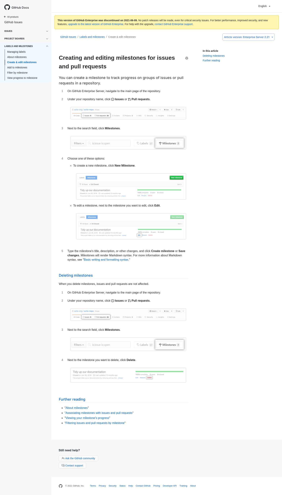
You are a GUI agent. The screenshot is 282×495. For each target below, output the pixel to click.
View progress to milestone (22, 77)
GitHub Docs (20, 7)
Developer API (170, 486)
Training (183, 486)
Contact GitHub (143, 486)
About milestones (16, 57)
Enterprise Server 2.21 (248, 37)
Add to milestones (17, 67)
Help (130, 486)
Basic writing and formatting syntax (106, 259)
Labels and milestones (92, 36)
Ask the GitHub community (78, 458)
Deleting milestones (214, 55)
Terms (93, 486)
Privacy (102, 486)
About (193, 486)
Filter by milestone (17, 72)
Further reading (211, 60)
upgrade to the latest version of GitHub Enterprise (95, 24)
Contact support (72, 465)
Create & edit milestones (22, 62)
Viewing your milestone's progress (87, 417)
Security (113, 486)
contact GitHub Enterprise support (174, 24)
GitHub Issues (13, 22)
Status (122, 486)
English (264, 6)
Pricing (156, 486)
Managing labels (16, 51)
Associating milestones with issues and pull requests (99, 412)
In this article (210, 50)
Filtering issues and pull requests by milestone (95, 422)
